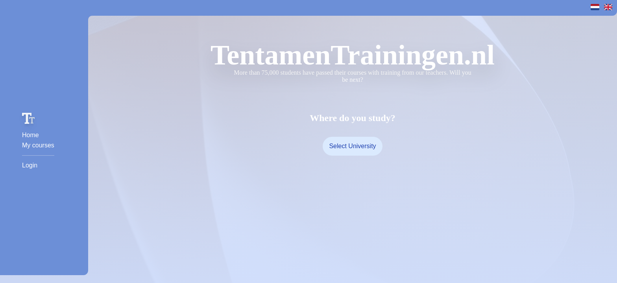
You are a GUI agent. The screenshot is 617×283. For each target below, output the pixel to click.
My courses (38, 145)
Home (30, 135)
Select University (352, 146)
